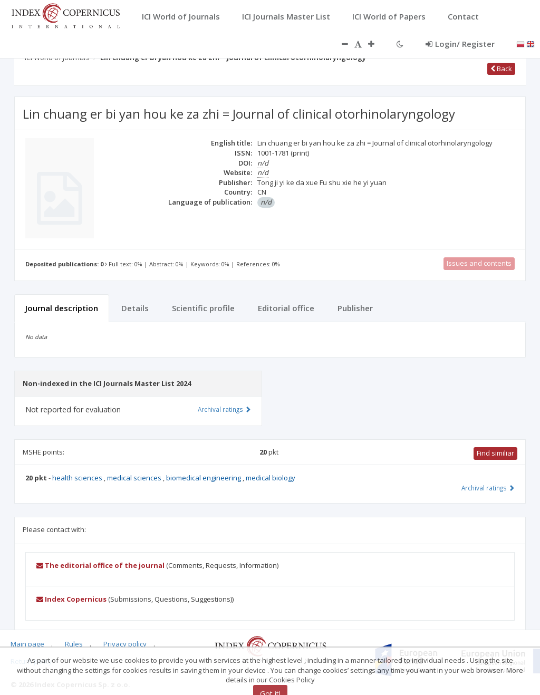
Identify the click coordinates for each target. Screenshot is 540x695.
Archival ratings (488, 488)
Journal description (61, 308)
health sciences (78, 477)
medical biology (270, 477)
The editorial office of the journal (100, 565)
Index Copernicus (71, 599)
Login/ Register (460, 43)
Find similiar (495, 453)
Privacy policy (125, 644)
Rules (74, 644)
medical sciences (135, 477)
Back (501, 68)
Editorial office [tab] (286, 308)
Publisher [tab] (355, 308)
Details (135, 308)
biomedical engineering (204, 477)
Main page (27, 644)
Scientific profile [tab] (203, 308)
